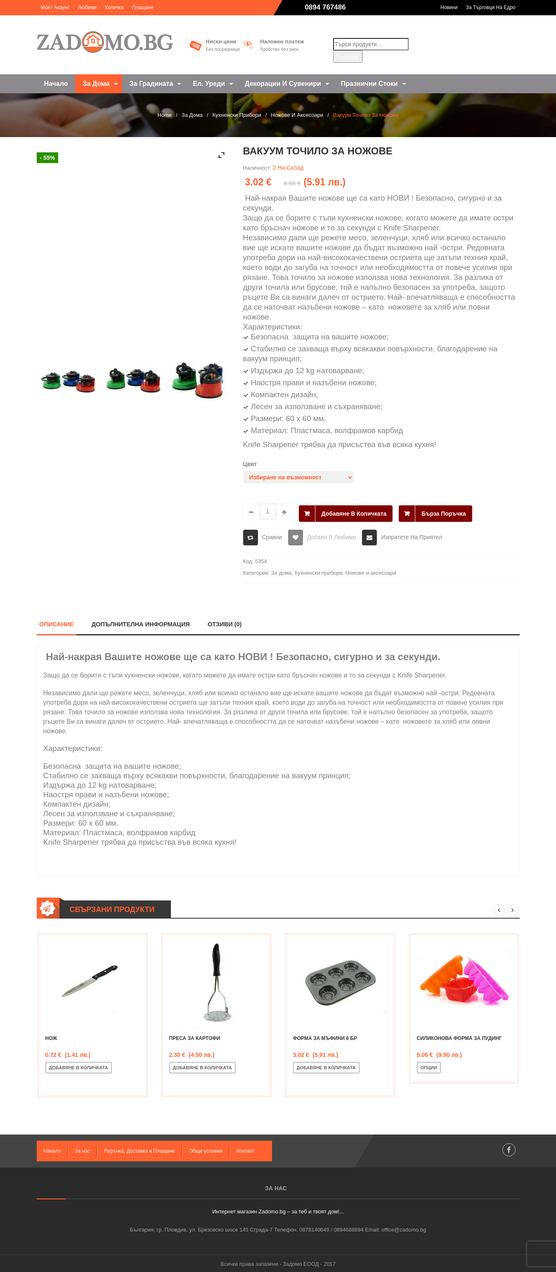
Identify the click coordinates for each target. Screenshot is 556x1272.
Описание (56, 621)
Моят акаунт (55, 7)
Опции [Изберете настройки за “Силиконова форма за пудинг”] (429, 1066)
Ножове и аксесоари (297, 115)
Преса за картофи (194, 1037)
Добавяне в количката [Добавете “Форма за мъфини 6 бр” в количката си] (326, 1066)
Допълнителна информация (141, 621)
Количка (114, 7)
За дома (192, 115)
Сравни (272, 535)
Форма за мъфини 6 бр (325, 1037)
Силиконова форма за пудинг (459, 1037)
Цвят (250, 464)
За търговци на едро (491, 7)
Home (165, 115)
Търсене (347, 56)
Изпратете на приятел (411, 535)
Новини (449, 7)
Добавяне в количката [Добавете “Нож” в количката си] (78, 1066)
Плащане (143, 7)
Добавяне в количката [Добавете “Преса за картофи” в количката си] (202, 1066)
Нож (51, 1037)
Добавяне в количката (354, 511)
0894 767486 (325, 7)
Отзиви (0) (226, 621)
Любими (87, 7)
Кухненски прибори (237, 115)
